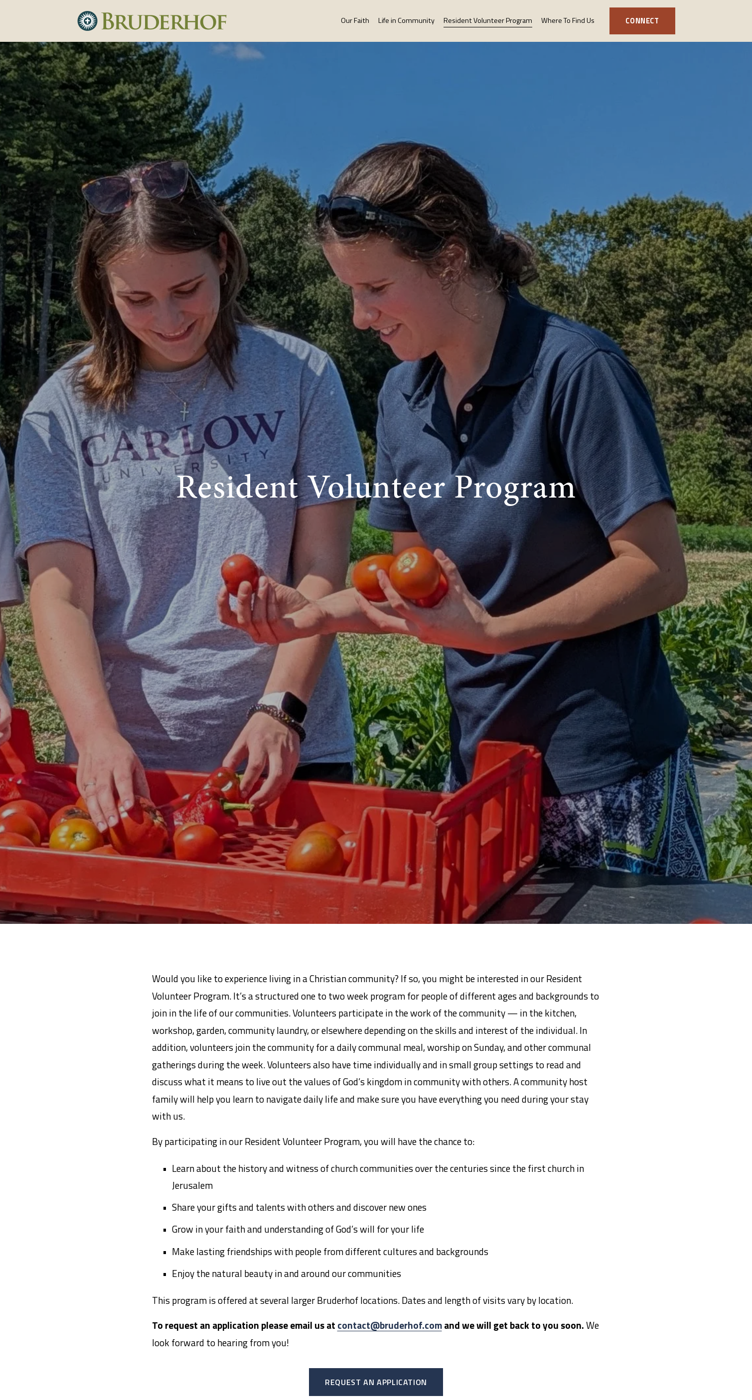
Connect (642, 20)
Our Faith (355, 20)
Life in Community (406, 20)
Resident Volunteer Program (488, 20)
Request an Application (376, 1382)
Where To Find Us (568, 20)
